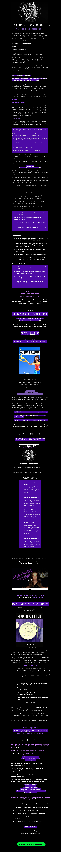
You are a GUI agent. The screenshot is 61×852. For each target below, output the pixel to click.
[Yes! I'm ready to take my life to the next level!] (31, 844)
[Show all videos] (30, 589)
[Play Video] (30, 580)
